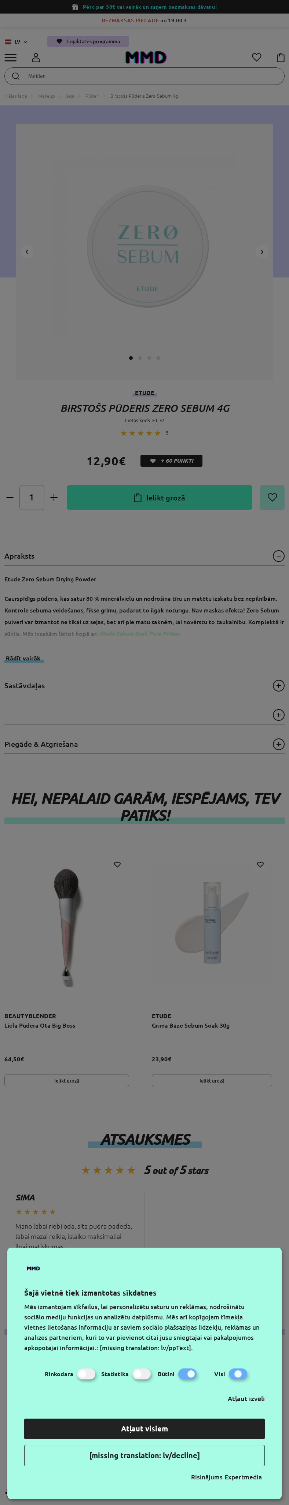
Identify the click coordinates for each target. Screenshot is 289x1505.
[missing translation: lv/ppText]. (146, 1347)
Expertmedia (243, 1477)
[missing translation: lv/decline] (144, 1455)
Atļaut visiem (144, 1428)
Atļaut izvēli (246, 1398)
